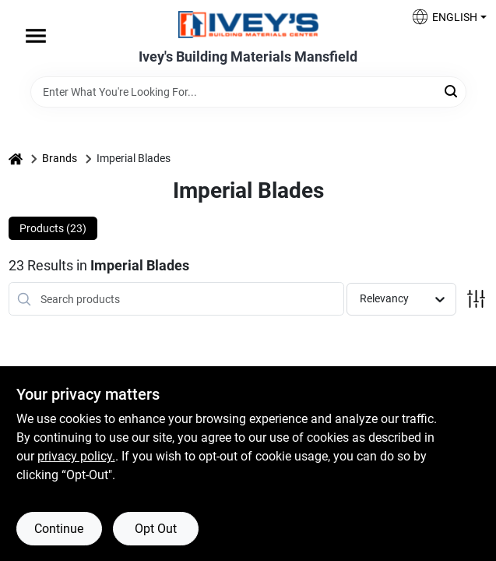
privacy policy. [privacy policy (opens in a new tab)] (76, 456)
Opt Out (156, 528)
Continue (58, 528)
